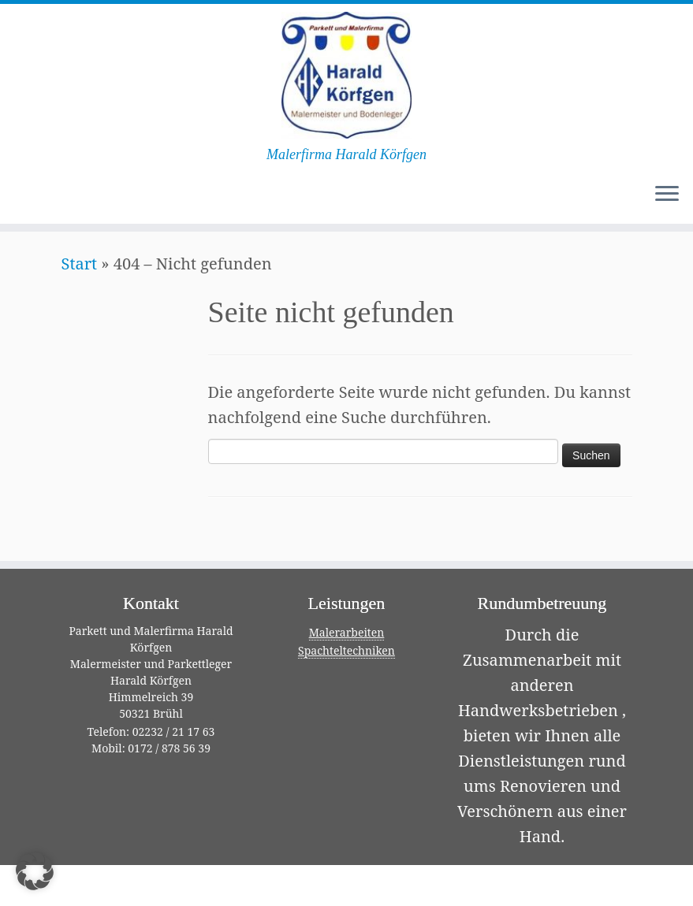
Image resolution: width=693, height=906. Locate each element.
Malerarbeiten (347, 632)
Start (79, 263)
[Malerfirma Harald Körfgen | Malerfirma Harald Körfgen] (346, 75)
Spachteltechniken (346, 650)
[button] (34, 871)
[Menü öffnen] (667, 195)
